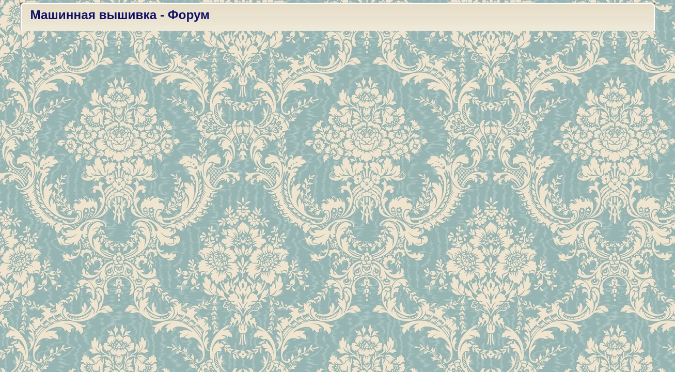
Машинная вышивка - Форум (120, 15)
